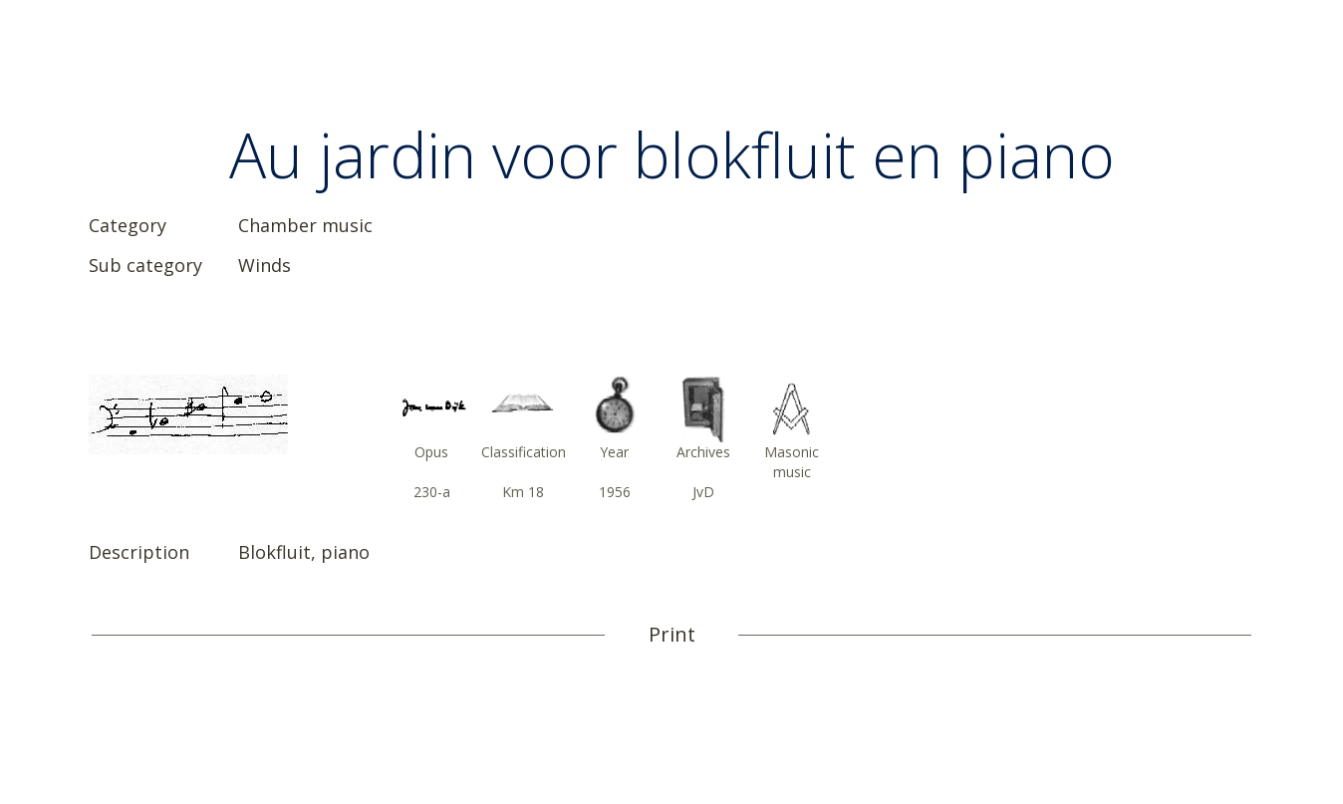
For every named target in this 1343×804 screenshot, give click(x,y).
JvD (703, 491)
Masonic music (791, 461)
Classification (523, 451)
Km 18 (523, 491)
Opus (431, 451)
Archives (703, 451)
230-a (431, 491)
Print (672, 635)
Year (614, 451)
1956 (615, 491)
